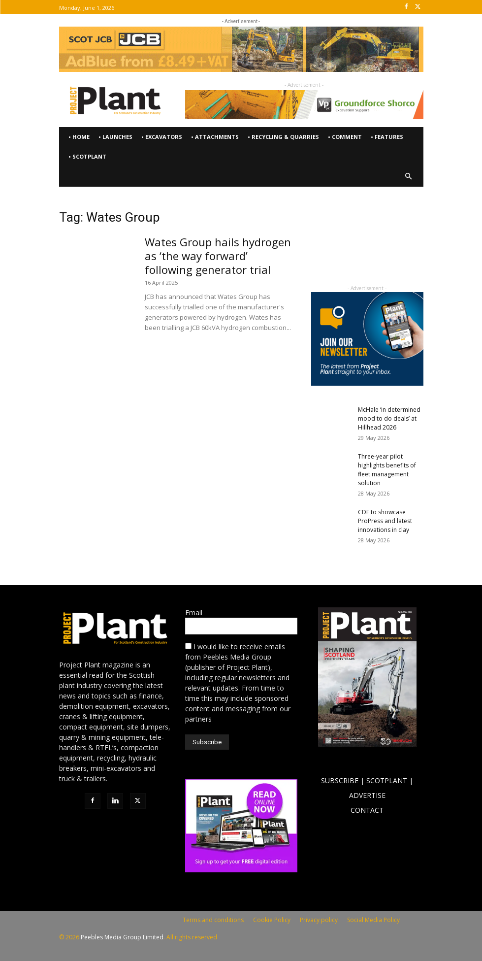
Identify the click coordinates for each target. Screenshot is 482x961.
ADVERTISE (367, 795)
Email (193, 612)
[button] (408, 176)
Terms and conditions (213, 920)
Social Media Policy (373, 920)
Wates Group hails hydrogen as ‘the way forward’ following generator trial (218, 255)
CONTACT (367, 810)
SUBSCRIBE (339, 780)
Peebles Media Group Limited (122, 937)
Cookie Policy (271, 920)
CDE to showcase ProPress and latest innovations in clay (385, 521)
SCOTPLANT (386, 780)
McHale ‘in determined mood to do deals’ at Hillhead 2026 (389, 418)
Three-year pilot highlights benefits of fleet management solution (387, 469)
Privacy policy (319, 920)
